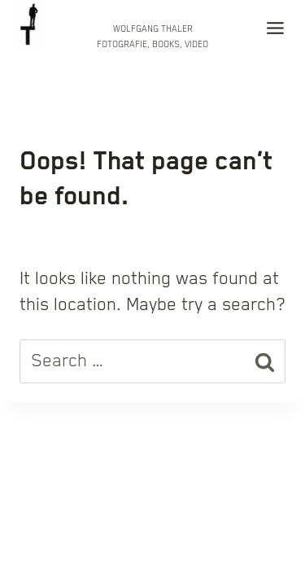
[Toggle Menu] (275, 31)
